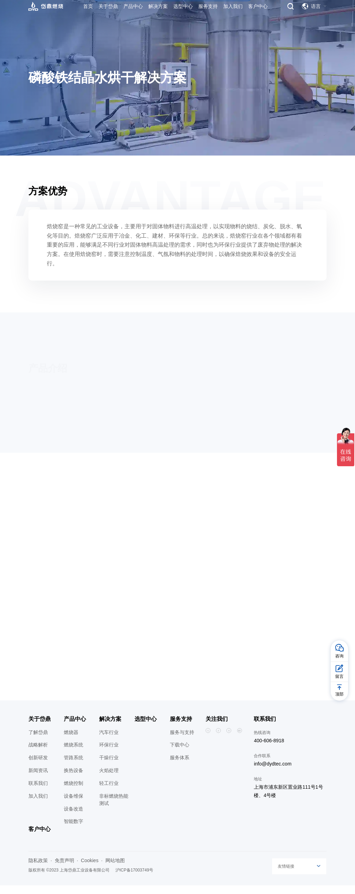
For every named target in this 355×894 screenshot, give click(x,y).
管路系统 (73, 766)
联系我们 (38, 792)
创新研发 (38, 766)
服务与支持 (182, 740)
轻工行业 (109, 792)
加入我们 (38, 804)
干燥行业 (109, 766)
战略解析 (38, 753)
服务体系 (179, 766)
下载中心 (179, 753)
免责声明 (64, 868)
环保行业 (109, 753)
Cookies (89, 868)
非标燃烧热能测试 (113, 808)
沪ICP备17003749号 (134, 878)
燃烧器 (71, 740)
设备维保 (73, 804)
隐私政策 (38, 868)
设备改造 (73, 817)
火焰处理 (109, 779)
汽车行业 (109, 740)
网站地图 (115, 868)
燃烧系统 (73, 753)
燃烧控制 (73, 792)
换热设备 (73, 779)
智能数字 (73, 830)
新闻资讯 (38, 779)
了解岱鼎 (38, 740)
